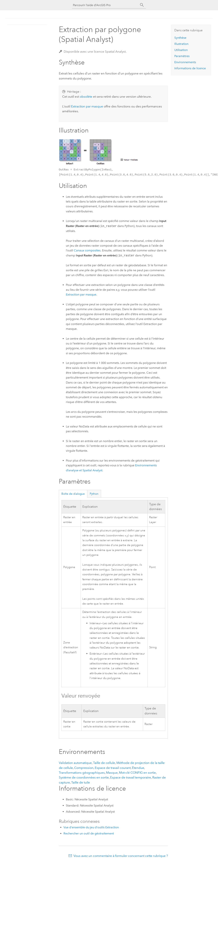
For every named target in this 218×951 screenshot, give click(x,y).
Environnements (185, 62)
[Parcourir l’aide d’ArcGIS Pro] (105, 5)
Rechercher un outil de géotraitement (88, 833)
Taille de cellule (104, 763)
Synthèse (180, 37)
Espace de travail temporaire (130, 777)
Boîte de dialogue (73, 493)
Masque (112, 772)
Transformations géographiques (82, 772)
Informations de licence (190, 68)
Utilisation (181, 50)
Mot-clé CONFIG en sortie (137, 772)
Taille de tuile (80, 782)
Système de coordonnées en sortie (84, 777)
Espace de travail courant (113, 768)
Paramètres (182, 56)
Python (94, 493)
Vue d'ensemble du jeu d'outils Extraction (91, 827)
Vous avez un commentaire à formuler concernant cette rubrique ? (120, 856)
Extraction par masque (87, 106)
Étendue (138, 768)
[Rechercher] (142, 5)
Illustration (181, 44)
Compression (83, 768)
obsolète (86, 96)
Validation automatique (75, 763)
